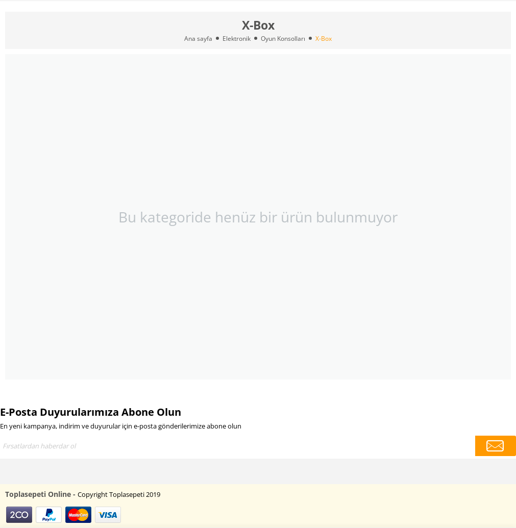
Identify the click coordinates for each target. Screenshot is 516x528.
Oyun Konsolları (283, 38)
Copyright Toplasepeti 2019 (119, 494)
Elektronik (237, 38)
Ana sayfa (198, 38)
